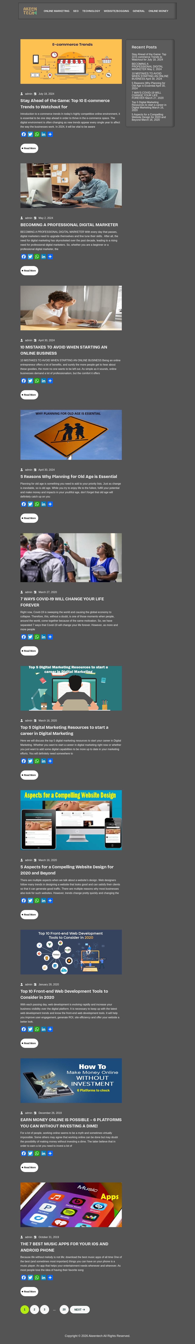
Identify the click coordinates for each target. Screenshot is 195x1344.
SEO (76, 11)
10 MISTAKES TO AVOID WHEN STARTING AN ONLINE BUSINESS (150, 76)
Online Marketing (56, 11)
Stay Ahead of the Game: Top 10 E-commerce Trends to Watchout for (149, 57)
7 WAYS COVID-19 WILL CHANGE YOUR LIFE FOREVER (146, 95)
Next (80, 1309)
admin (28, 93)
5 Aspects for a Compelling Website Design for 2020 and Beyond (149, 117)
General (139, 11)
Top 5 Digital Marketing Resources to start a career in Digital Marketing (149, 105)
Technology (91, 11)
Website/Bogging (116, 11)
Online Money (158, 11)
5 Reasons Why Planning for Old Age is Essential (68, 476)
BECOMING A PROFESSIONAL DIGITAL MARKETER (69, 224)
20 (64, 1309)
